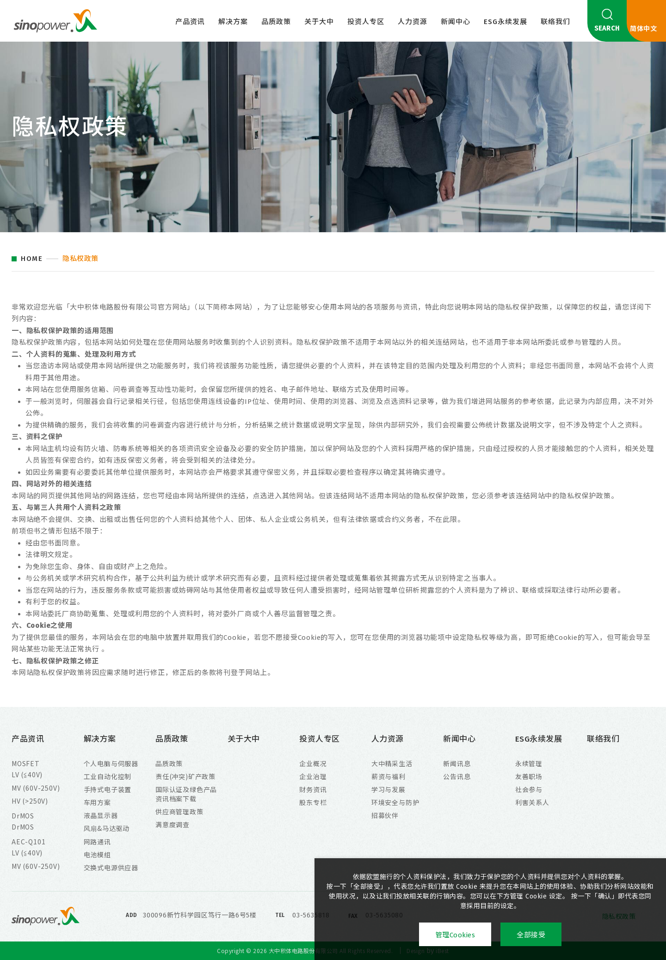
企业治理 (313, 776)
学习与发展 (388, 789)
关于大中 (319, 22)
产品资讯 (190, 22)
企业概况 (313, 763)
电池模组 (97, 854)
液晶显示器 (101, 815)
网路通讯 (97, 841)
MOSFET (26, 763)
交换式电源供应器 (111, 867)
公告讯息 (456, 776)
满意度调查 (172, 824)
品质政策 (276, 22)
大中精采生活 (392, 763)
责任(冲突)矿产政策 (185, 776)
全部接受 (531, 935)
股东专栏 (313, 802)
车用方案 (97, 802)
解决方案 (233, 22)
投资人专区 (365, 22)
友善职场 (529, 776)
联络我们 (555, 22)
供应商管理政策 (179, 811)
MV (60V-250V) (36, 788)
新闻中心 (455, 22)
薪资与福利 (388, 776)
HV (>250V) (30, 800)
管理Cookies (455, 935)
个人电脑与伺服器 (111, 763)
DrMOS (23, 815)
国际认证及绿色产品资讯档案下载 (186, 794)
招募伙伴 (385, 815)
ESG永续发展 (505, 22)
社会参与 (529, 789)
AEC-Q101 (28, 841)
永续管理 (529, 763)
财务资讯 (313, 789)
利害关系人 (532, 802)
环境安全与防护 (395, 802)
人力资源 (412, 22)
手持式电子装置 (108, 789)
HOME (32, 258)
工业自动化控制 (108, 776)
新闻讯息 (456, 763)
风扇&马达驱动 (107, 828)
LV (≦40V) (27, 774)
